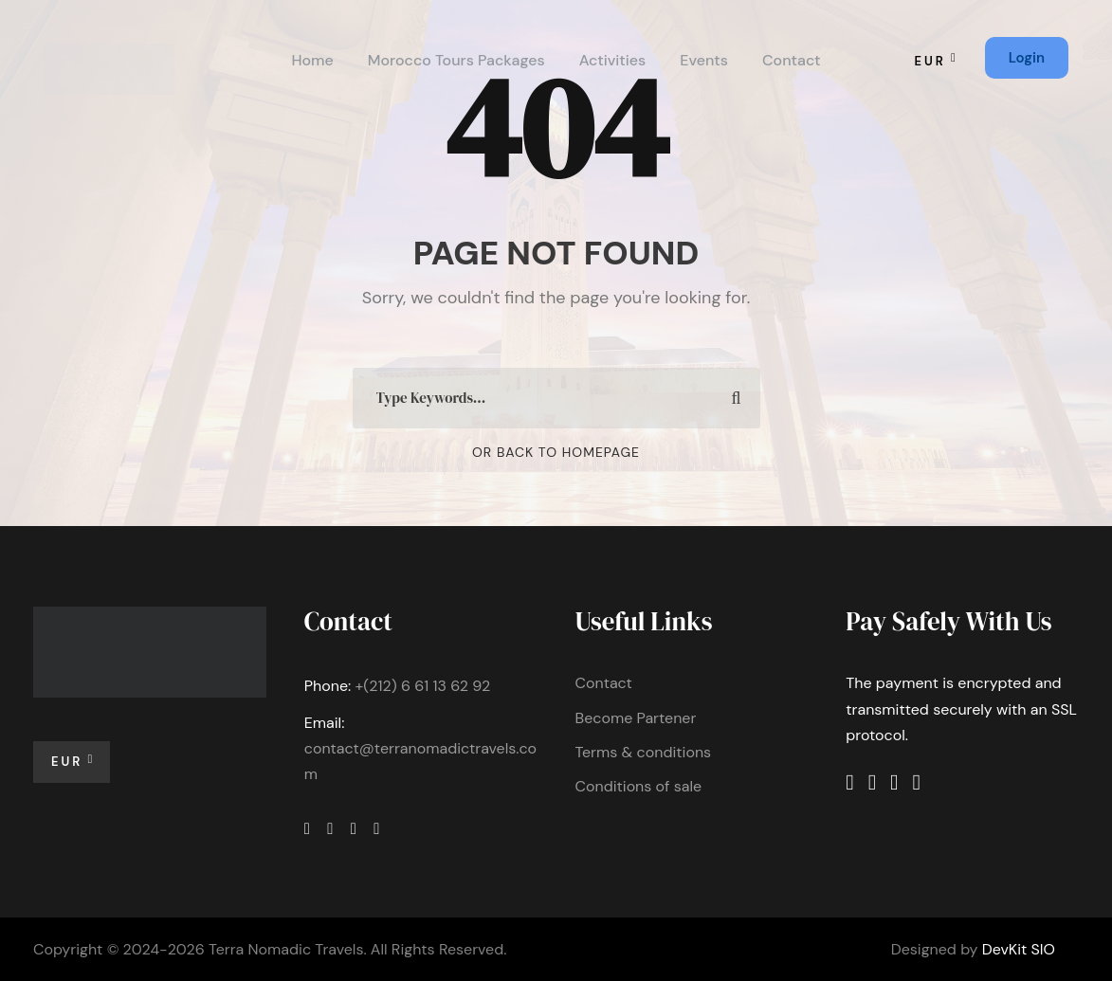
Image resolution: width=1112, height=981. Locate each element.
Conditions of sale (638, 786)
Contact (791, 60)
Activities (613, 60)
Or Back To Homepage (556, 452)
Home (312, 60)
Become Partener (636, 718)
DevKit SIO (1018, 949)
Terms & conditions (643, 752)
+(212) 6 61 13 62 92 (422, 686)
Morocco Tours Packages (456, 60)
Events (704, 60)
